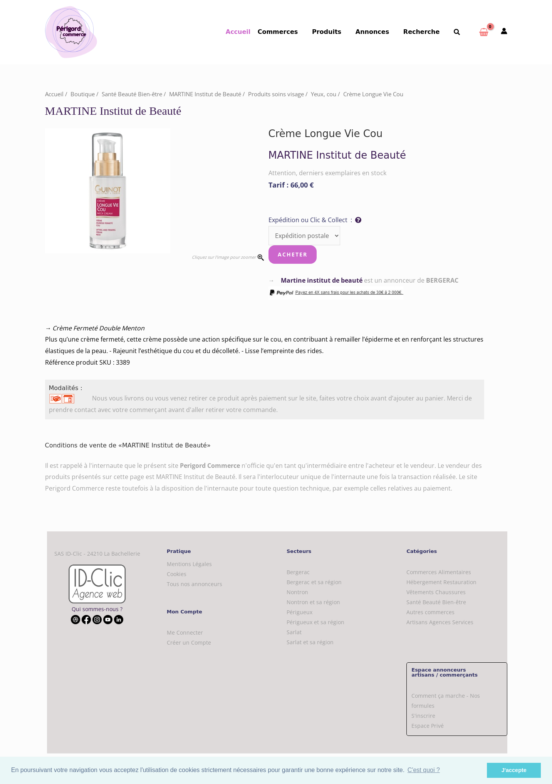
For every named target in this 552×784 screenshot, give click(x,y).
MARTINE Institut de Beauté (205, 94)
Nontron (297, 592)
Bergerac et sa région (314, 582)
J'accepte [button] (514, 770)
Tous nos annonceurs (194, 584)
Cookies (176, 574)
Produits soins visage (276, 94)
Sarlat (294, 632)
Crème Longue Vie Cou (373, 94)
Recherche (424, 31)
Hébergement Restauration (441, 582)
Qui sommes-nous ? (97, 609)
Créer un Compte (189, 642)
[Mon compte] (504, 31)
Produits (332, 31)
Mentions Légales (189, 564)
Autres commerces (430, 612)
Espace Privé (427, 725)
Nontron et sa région (313, 602)
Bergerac (298, 572)
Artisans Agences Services (439, 622)
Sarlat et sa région (310, 642)
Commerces (286, 31)
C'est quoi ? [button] (424, 770)
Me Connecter (185, 632)
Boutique (82, 94)
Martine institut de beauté (321, 280)
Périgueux (299, 612)
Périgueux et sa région (315, 622)
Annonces (376, 31)
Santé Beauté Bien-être (132, 94)
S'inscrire (423, 715)
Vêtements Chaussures (436, 592)
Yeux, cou (323, 94)
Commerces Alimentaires (438, 572)
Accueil (247, 31)
